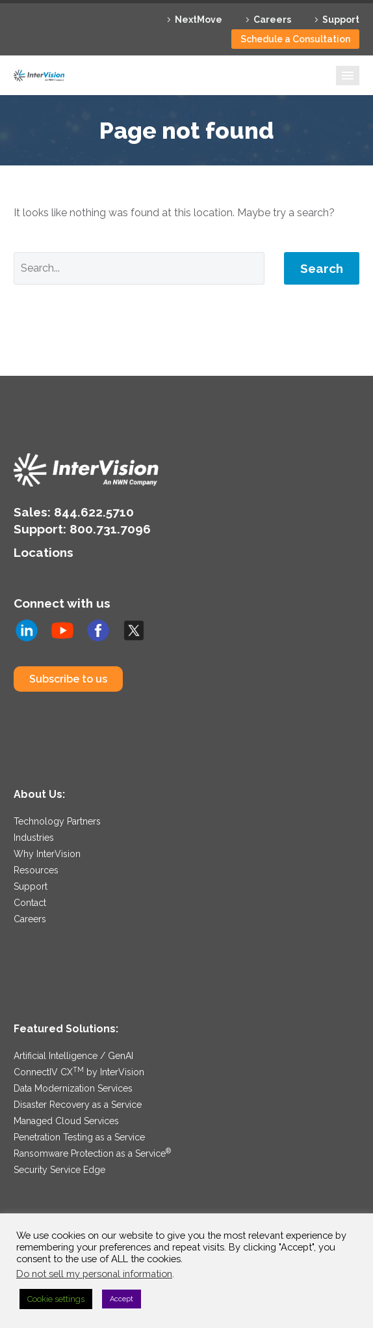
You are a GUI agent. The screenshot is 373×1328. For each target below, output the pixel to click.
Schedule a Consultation (295, 39)
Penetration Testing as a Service (79, 1137)
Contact (30, 902)
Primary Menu (348, 75)
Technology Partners (57, 821)
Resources (36, 870)
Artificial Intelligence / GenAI (73, 1056)
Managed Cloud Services (66, 1121)
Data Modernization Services (73, 1088)
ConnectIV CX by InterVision (79, 1072)
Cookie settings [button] (55, 1299)
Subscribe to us (68, 679)
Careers (272, 19)
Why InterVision (47, 854)
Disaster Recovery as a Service (78, 1104)
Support (340, 19)
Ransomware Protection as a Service (92, 1153)
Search (321, 268)
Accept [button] (121, 1299)
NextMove (198, 19)
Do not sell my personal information (94, 1273)
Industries (34, 837)
